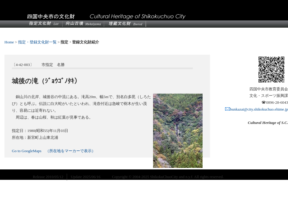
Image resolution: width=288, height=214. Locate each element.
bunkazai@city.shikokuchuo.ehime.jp (256, 109)
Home (9, 42)
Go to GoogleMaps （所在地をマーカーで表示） (54, 151)
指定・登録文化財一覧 (37, 42)
